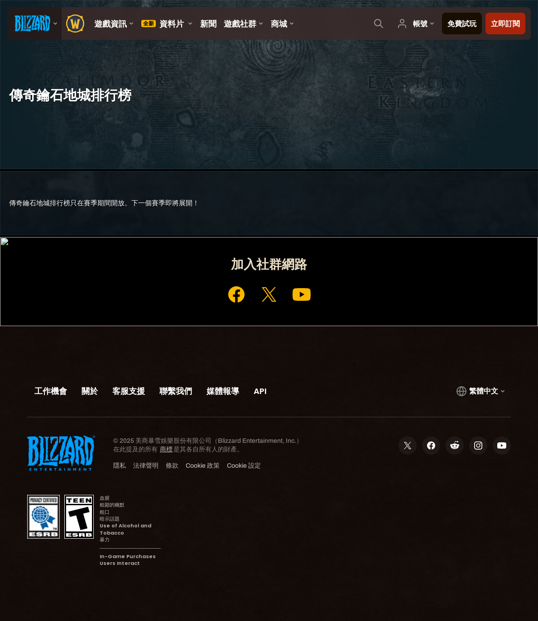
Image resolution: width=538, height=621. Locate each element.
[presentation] (34, 23)
